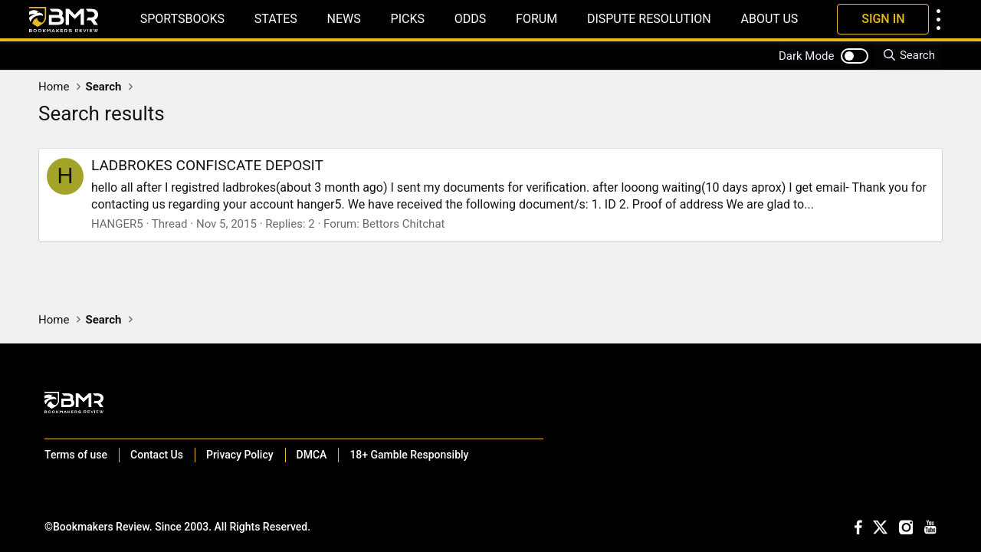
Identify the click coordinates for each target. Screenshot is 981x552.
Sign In (882, 19)
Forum (536, 19)
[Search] (908, 55)
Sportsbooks (182, 19)
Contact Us (156, 455)
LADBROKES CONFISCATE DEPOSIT (207, 165)
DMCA (312, 455)
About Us (769, 19)
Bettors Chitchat (404, 224)
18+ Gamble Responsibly (408, 455)
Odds (470, 19)
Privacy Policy (240, 455)
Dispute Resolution (649, 19)
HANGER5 (117, 224)
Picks (408, 19)
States (275, 19)
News (344, 19)
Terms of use (75, 455)
